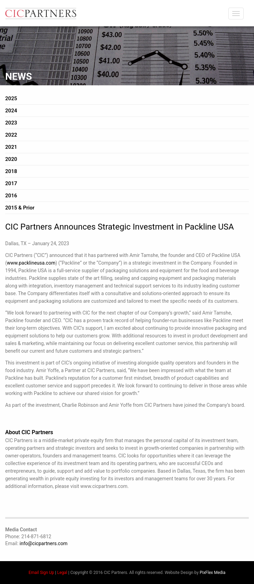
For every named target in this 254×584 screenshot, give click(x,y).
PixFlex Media (212, 572)
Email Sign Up (41, 572)
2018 (11, 171)
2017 (11, 183)
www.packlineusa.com (31, 263)
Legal (62, 572)
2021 (11, 147)
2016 (11, 195)
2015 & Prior (19, 208)
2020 (11, 159)
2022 (11, 135)
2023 (11, 123)
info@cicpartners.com (44, 543)
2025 (11, 98)
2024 (11, 111)
